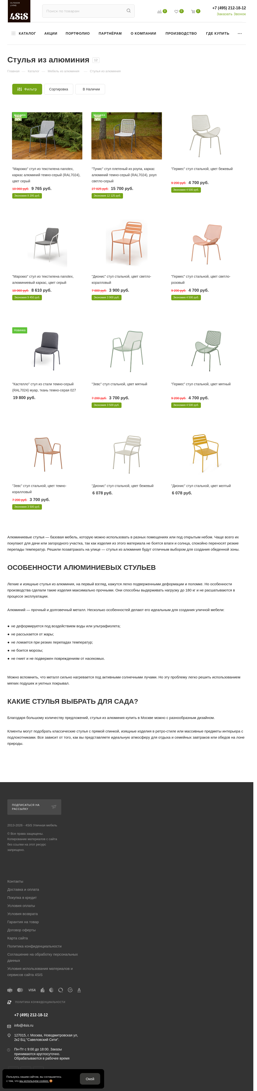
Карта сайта (17, 938)
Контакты (15, 881)
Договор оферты (21, 930)
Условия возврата (22, 914)
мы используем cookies (34, 1080)
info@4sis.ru (23, 1025)
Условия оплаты (21, 906)
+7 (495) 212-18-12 (229, 8)
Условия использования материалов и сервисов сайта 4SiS (40, 971)
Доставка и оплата (23, 889)
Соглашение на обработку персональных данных (42, 957)
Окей (90, 1079)
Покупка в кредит (22, 897)
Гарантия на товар (23, 922)
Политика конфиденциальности (34, 946)
